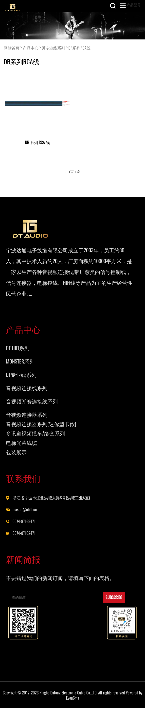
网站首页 (11, 48)
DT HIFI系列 (18, 348)
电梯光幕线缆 (21, 442)
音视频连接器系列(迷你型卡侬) (41, 424)
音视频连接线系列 (26, 388)
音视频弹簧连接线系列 (32, 401)
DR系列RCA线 (80, 48)
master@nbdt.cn (25, 509)
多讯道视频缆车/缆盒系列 (35, 433)
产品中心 (30, 48)
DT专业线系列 (53, 48)
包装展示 (16, 452)
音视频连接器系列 (26, 414)
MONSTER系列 (20, 361)
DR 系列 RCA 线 (37, 142)
